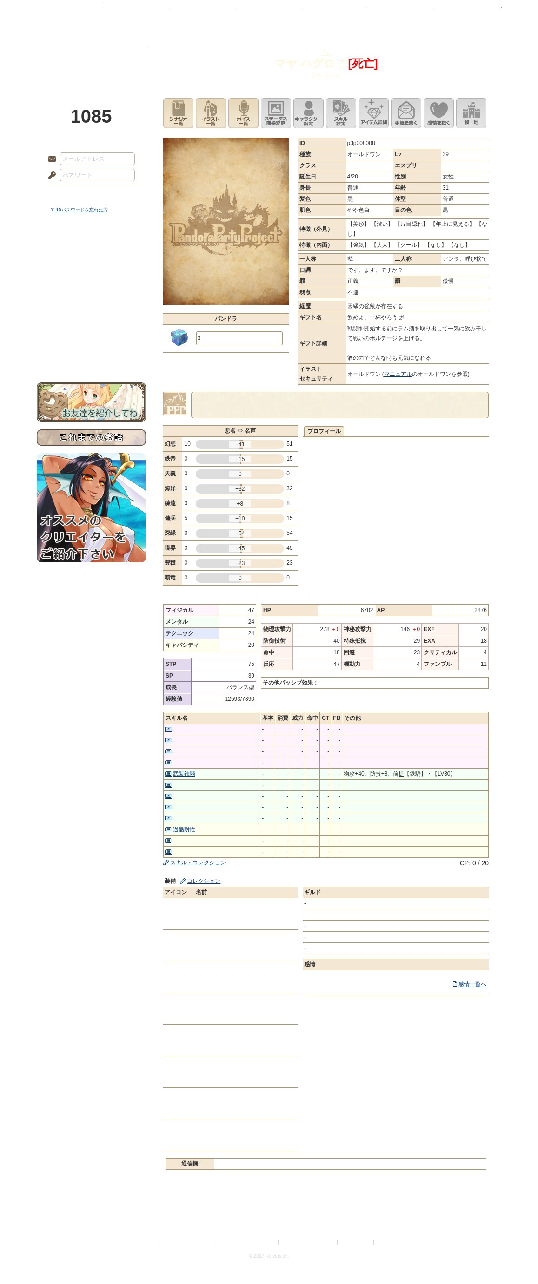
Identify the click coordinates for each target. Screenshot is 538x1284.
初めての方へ (91, 337)
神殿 (137, 11)
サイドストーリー (91, 270)
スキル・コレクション (198, 862)
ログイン (69, 195)
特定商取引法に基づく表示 (247, 1242)
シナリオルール (91, 300)
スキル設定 (341, 113)
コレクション (203, 881)
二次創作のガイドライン (308, 1242)
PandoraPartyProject (91, 51)
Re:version (390, 1242)
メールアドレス (50, 159)
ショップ (401, 11)
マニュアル (398, 374)
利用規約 (146, 1242)
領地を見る (471, 113)
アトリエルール (91, 311)
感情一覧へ (472, 984)
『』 (326, 53)
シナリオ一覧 (178, 113)
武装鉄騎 (184, 773)
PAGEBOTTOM (515, 1258)
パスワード (50, 176)
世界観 (91, 253)
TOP (70, 11)
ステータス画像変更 (276, 113)
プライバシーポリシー (187, 1242)
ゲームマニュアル (91, 286)
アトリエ (269, 11)
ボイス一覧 (243, 113)
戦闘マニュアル (91, 323)
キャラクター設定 (308, 113)
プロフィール (324, 431)
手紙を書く (406, 113)
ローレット (203, 11)
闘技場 (468, 11)
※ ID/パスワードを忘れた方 (79, 209)
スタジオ (335, 11)
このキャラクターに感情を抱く (439, 113)
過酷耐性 (184, 829)
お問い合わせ (91, 353)
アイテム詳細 (374, 113)
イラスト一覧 (211, 113)
